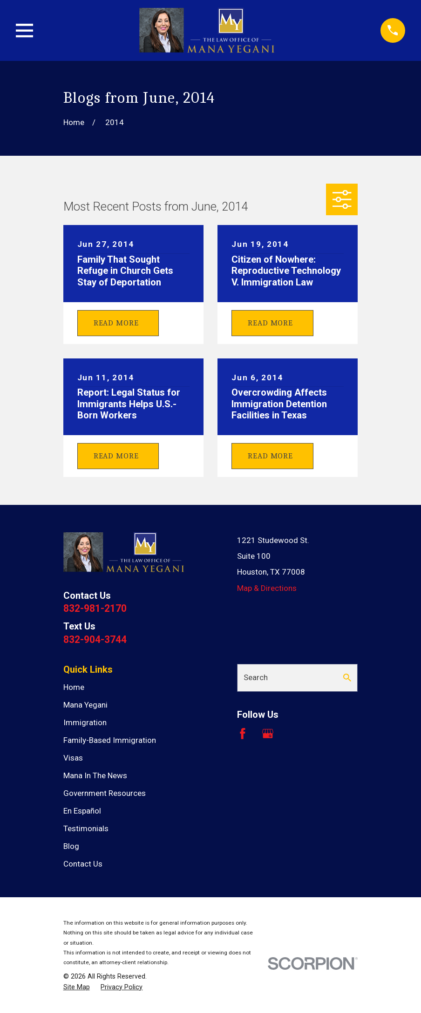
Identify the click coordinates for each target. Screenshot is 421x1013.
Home (73, 687)
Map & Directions (267, 588)
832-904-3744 (95, 639)
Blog (71, 846)
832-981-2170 (95, 608)
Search (256, 677)
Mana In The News (95, 775)
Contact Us (82, 863)
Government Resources (104, 793)
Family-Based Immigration (109, 740)
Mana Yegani (85, 704)
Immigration (85, 722)
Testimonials (86, 828)
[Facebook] (242, 733)
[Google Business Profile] (267, 733)
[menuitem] (76, 987)
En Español (82, 810)
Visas (73, 757)
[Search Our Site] (347, 678)
